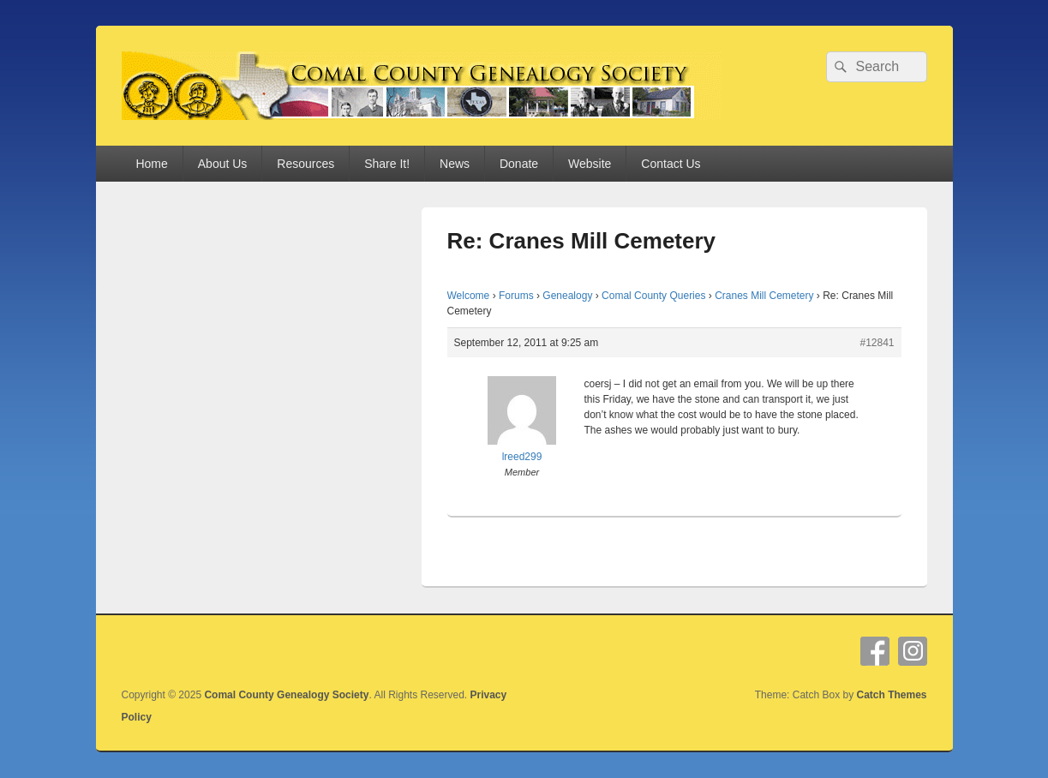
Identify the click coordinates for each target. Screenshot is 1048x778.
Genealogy (567, 296)
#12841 (876, 343)
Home (151, 164)
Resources (305, 164)
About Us (223, 164)
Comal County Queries (653, 296)
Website (589, 164)
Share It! (387, 164)
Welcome (468, 296)
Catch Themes (891, 695)
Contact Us (670, 164)
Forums (516, 296)
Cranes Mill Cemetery (764, 296)
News (455, 164)
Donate (519, 164)
